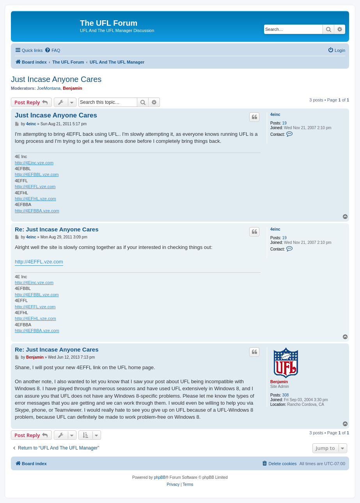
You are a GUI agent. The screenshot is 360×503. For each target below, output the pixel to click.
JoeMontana (49, 88)
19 (284, 123)
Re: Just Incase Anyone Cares (57, 229)
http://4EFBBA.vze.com (37, 210)
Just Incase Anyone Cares (56, 79)
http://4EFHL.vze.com (35, 198)
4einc (275, 114)
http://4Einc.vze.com (34, 162)
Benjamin (72, 88)
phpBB (160, 477)
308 (285, 395)
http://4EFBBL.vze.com (37, 174)
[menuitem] (52, 50)
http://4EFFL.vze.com (35, 186)
